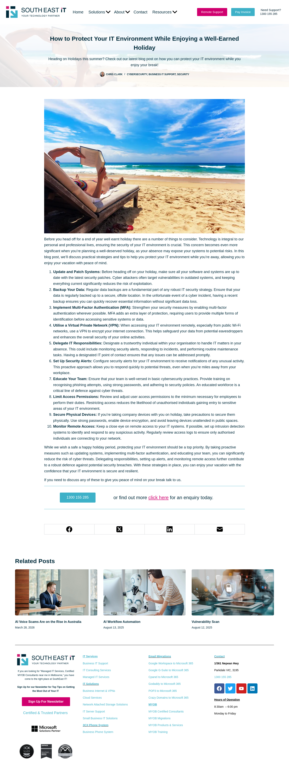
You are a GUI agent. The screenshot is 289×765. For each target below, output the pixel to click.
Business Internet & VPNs (99, 690)
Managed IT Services (96, 677)
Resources (164, 12)
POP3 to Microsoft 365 (163, 690)
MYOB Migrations (160, 718)
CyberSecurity (137, 74)
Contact (140, 12)
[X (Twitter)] (120, 529)
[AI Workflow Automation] (144, 592)
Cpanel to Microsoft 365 (163, 677)
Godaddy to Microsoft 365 (165, 683)
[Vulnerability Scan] (233, 592)
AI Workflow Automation (121, 621)
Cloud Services (92, 697)
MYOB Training (158, 732)
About (122, 12)
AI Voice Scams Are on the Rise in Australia (48, 621)
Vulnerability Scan (205, 621)
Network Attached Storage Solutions (105, 704)
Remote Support (212, 12)
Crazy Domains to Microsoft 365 (168, 697)
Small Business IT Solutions (100, 718)
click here (158, 497)
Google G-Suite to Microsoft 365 (169, 670)
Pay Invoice (243, 12)
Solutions (100, 12)
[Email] (220, 529)
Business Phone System (98, 732)
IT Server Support (94, 711)
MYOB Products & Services (166, 725)
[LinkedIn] (170, 529)
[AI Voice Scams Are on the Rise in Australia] (56, 592)
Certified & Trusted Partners (46, 713)
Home (78, 12)
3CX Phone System (96, 725)
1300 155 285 (78, 497)
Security (183, 74)
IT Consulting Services (97, 670)
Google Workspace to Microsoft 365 (171, 663)
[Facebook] (69, 529)
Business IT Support (162, 74)
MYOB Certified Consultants (166, 711)
